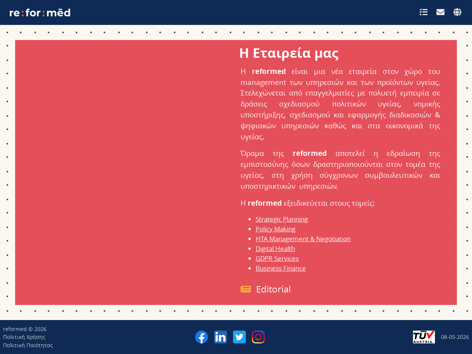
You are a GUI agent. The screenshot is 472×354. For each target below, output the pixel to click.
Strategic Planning (282, 219)
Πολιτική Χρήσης (24, 336)
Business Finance (281, 268)
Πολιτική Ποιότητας (28, 345)
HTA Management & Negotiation (303, 238)
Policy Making (275, 229)
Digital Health (275, 248)
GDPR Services (277, 258)
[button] (423, 12)
